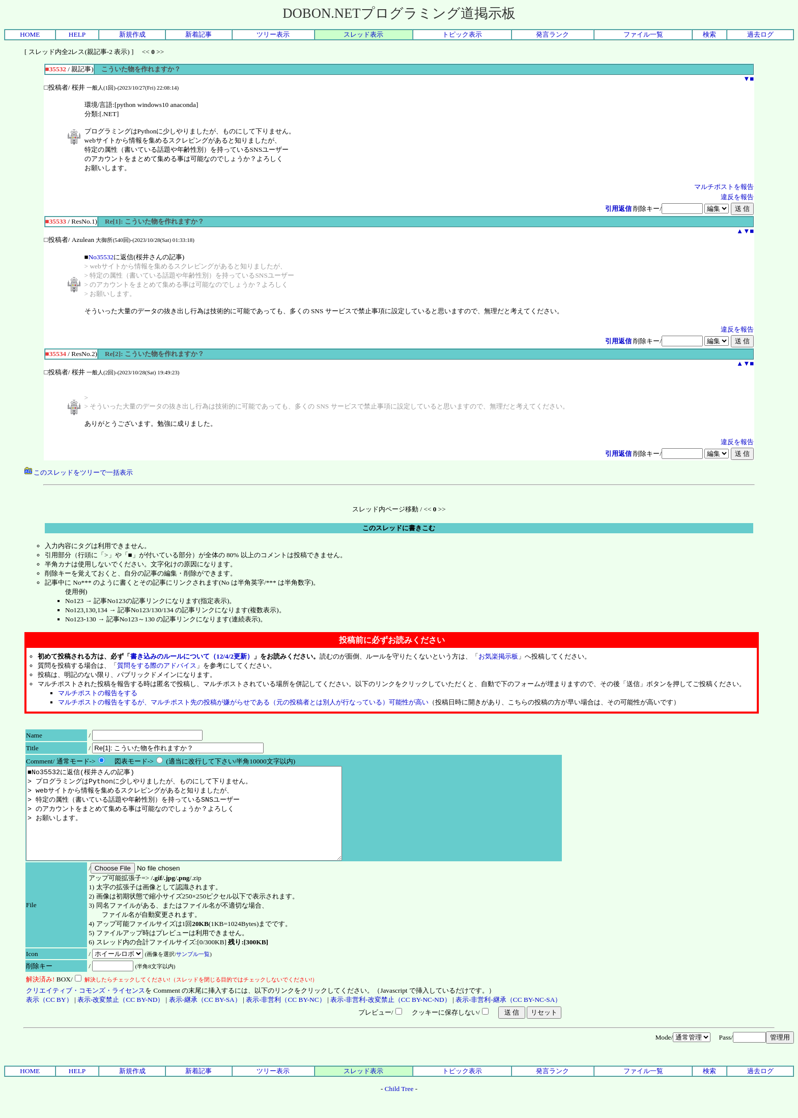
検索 (709, 34)
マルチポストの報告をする (97, 693)
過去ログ (760, 34)
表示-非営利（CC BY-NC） (286, 1018)
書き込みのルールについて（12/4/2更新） (191, 656)
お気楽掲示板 (498, 656)
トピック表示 (462, 34)
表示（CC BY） (49, 1018)
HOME (30, 34)
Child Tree (399, 1107)
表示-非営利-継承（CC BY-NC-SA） (508, 1018)
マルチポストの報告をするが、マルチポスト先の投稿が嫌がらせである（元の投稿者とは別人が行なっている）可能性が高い (243, 702)
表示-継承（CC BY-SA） (205, 1018)
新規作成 (132, 34)
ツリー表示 (273, 34)
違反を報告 (737, 197)
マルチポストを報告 (724, 186)
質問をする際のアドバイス (156, 665)
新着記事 (198, 34)
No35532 (101, 257)
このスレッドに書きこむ (398, 528)
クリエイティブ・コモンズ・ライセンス (85, 1009)
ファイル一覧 (643, 34)
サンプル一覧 (193, 972)
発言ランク (552, 34)
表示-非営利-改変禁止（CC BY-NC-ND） (390, 1018)
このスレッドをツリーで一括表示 (78, 472)
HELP (77, 34)
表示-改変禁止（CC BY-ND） (120, 1018)
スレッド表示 (363, 34)
